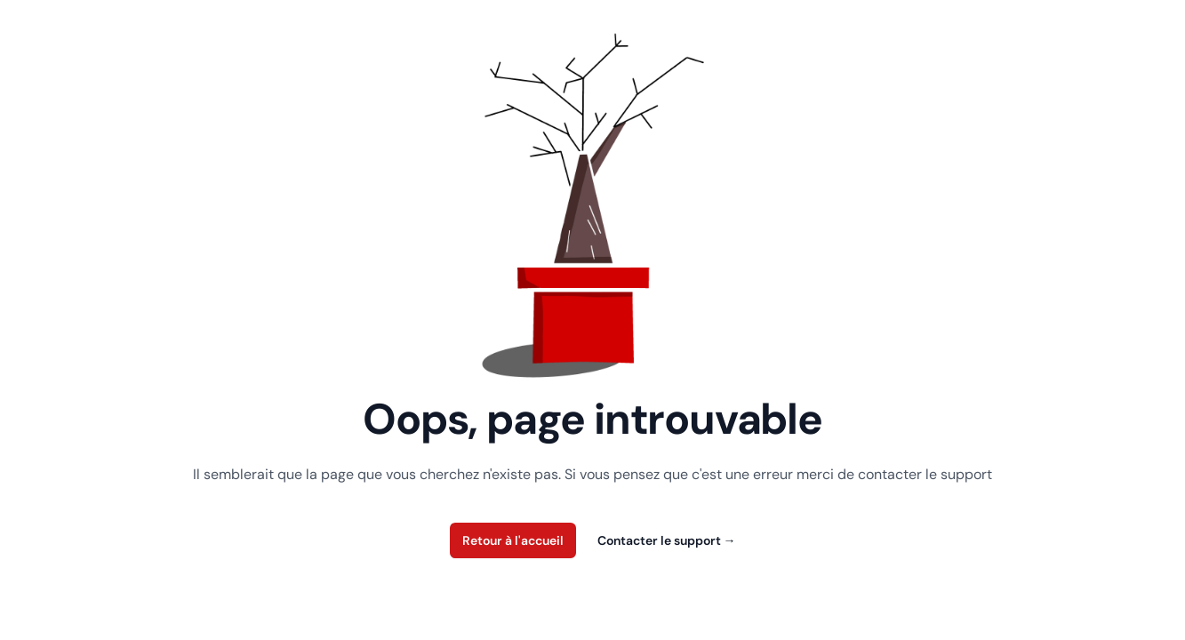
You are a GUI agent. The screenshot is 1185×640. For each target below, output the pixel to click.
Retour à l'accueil (513, 540)
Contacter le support (666, 540)
